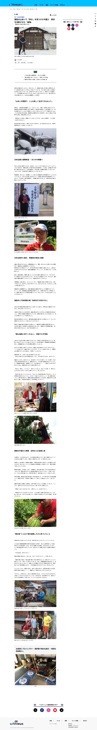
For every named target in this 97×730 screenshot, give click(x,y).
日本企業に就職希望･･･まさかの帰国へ (36, 75)
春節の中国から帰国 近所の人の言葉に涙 (36, 79)
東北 (18, 62)
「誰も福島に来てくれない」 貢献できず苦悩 (36, 77)
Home (11, 9)
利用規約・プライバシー (73, 725)
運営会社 (70, 723)
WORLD (62, 5)
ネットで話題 (54, 5)
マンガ (41, 5)
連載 (47, 5)
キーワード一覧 (53, 723)
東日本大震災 (23, 62)
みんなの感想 (53, 15)
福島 (15, 62)
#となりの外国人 (20, 17)
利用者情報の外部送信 (73, 727)
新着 (36, 5)
